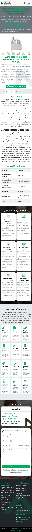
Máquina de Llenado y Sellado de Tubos (15, 27)
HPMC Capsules (21, 488)
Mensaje (15, 416)
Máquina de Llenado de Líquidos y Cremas (15, 25)
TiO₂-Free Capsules (22, 498)
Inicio (2, 23)
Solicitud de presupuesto (16, 86)
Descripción (9, 92)
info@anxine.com (8, 413)
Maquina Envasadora (12, 23)
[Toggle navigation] (28, 3)
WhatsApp (6, 416)
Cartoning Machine (6, 500)
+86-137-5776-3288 (9, 419)
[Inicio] (6, 3)
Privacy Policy (20, 508)
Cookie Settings (16, 531)
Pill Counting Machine (7, 493)
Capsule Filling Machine (8, 488)
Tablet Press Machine (7, 490)
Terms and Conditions (23, 510)
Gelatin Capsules (21, 486)
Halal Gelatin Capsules (23, 495)
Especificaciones (21, 92)
